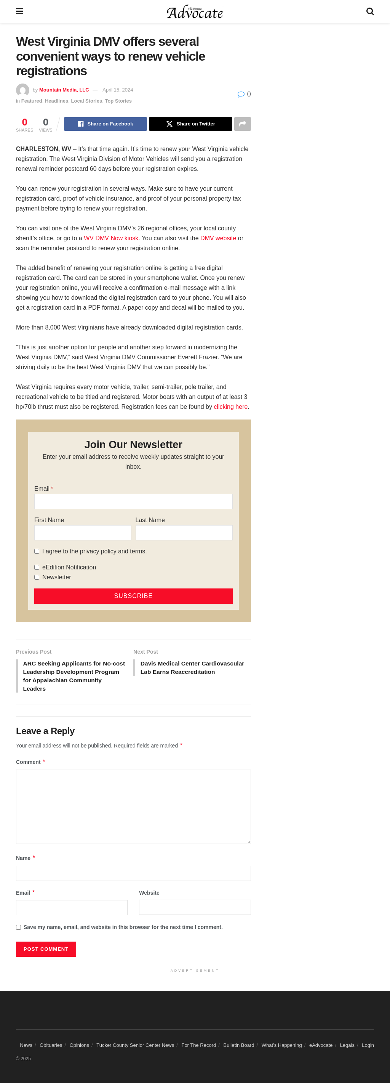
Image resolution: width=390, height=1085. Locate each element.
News (26, 1047)
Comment (31, 764)
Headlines (56, 101)
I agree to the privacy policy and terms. (94, 551)
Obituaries (51, 1047)
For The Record (198, 1047)
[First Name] (82, 533)
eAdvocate (320, 1047)
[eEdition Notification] (36, 568)
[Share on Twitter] (190, 124)
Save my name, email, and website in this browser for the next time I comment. (123, 929)
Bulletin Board (238, 1047)
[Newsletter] (36, 577)
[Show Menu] (19, 11)
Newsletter (56, 577)
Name (26, 860)
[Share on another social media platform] (242, 124)
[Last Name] (184, 533)
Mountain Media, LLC (64, 90)
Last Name (150, 520)
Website (149, 895)
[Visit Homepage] (195, 11)
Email (42, 489)
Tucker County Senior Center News (135, 1047)
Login (368, 1047)
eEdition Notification (69, 567)
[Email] (133, 502)
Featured (31, 101)
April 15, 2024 (117, 90)
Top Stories (118, 101)
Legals (347, 1047)
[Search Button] (370, 11)
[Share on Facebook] (105, 124)
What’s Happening (282, 1047)
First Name (49, 520)
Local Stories (86, 101)
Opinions (79, 1047)
